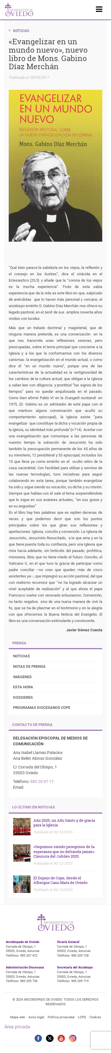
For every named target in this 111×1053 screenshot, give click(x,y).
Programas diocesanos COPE (41, 707)
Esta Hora (23, 687)
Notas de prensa (29, 666)
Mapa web (17, 1017)
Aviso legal (36, 1017)
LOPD (82, 1017)
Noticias (21, 30)
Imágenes (22, 677)
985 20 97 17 (42, 781)
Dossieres (23, 697)
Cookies (95, 1017)
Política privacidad (61, 1017)
